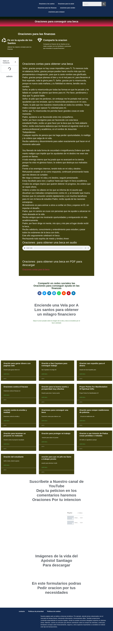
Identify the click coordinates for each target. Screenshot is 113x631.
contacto (22, 611)
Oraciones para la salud (66, 3)
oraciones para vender (67, 8)
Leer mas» (6, 374)
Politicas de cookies (54, 611)
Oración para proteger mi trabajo (55, 433)
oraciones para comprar (56, 12)
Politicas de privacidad (36, 611)
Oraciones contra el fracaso (16, 387)
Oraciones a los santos (46, 3)
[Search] (104, 4)
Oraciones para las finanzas (47, 8)
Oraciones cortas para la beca (35, 269)
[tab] (75, 517)
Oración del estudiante (13, 457)
